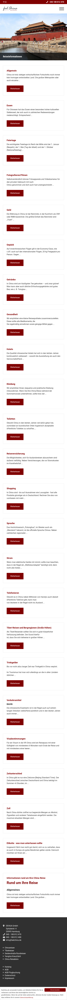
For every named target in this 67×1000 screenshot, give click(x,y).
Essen (9, 105)
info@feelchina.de (12, 940)
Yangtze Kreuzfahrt (13, 956)
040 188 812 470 (55, 2)
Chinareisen (10, 948)
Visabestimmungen (16, 738)
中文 (5, 2)
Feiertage (11, 140)
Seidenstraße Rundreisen (15, 953)
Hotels (10, 349)
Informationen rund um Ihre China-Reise (26, 878)
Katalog (8, 967)
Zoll (8, 808)
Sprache (11, 523)
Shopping (11, 488)
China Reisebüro (11, 959)
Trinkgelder (12, 662)
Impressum (9, 978)
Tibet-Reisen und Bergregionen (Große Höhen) (29, 627)
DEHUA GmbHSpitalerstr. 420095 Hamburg (11, 929)
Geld (9, 210)
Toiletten (11, 419)
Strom (10, 558)
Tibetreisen (9, 950)
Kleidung (11, 384)
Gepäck (10, 244)
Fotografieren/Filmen (17, 175)
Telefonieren (13, 593)
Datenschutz (10, 975)
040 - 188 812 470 (12, 934)
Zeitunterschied (14, 773)
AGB (6, 970)
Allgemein (12, 70)
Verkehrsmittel (14, 700)
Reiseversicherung (16, 453)
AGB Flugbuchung (12, 972)
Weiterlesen (15, 89)
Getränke (11, 279)
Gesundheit (12, 314)
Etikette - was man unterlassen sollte (24, 843)
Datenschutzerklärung (26, 997)
